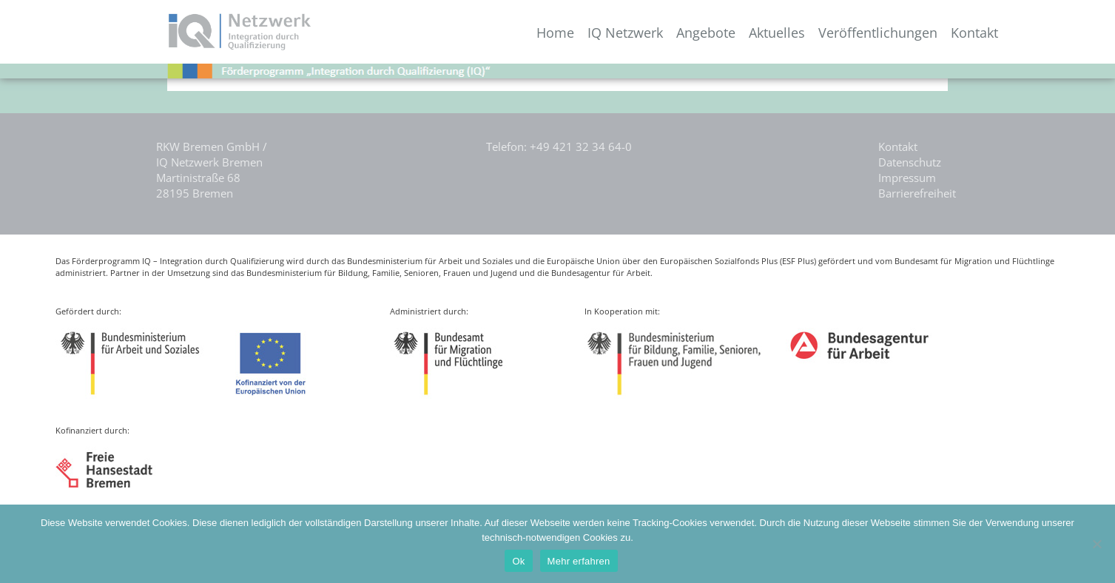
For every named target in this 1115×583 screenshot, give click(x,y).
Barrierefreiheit (917, 193)
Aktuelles (777, 32)
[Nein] (1096, 543)
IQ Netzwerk (625, 32)
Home (555, 32)
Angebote (705, 32)
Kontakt (974, 32)
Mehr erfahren (579, 561)
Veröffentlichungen (877, 32)
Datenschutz (909, 162)
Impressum (907, 177)
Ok (518, 561)
